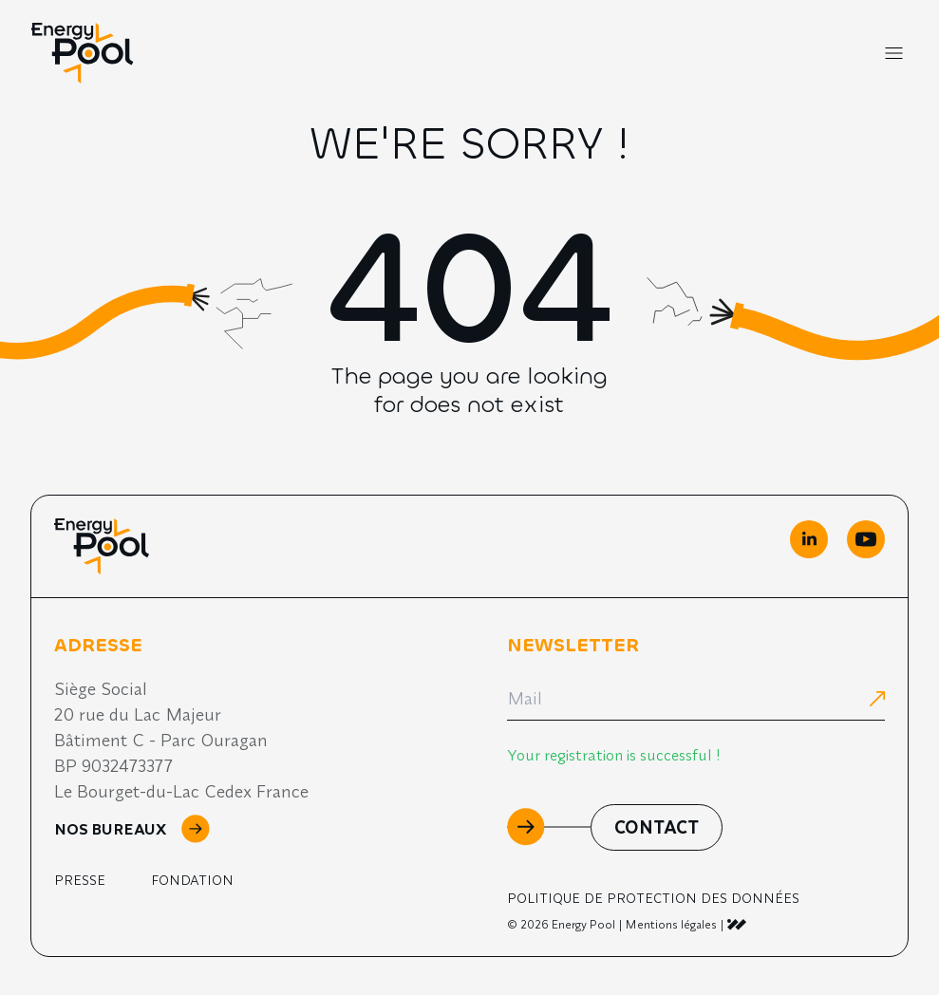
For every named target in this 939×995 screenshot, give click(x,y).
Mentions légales (671, 924)
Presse (79, 880)
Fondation (192, 880)
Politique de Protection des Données (653, 898)
